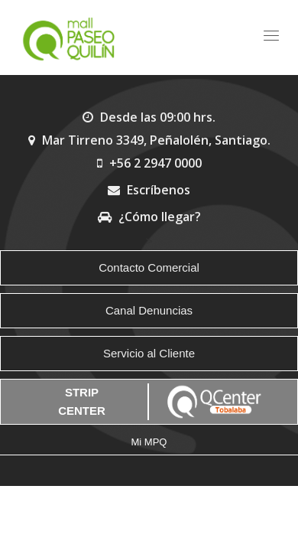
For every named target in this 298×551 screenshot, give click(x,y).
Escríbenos (149, 189)
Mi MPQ (149, 442)
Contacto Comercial (149, 267)
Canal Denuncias (149, 310)
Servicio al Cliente (149, 353)
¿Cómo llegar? (149, 216)
